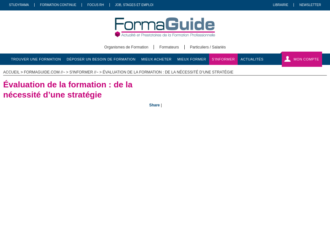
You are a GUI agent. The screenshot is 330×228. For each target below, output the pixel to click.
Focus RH (95, 5)
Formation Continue (58, 5)
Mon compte (306, 59)
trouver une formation (36, 59)
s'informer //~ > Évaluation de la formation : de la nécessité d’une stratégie (151, 72)
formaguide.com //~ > (46, 72)
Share (154, 105)
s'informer (223, 59)
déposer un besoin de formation (101, 59)
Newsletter (310, 5)
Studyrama (19, 5)
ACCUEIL (11, 72)
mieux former (191, 59)
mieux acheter (156, 59)
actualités (252, 59)
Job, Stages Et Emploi (134, 5)
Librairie (280, 5)
